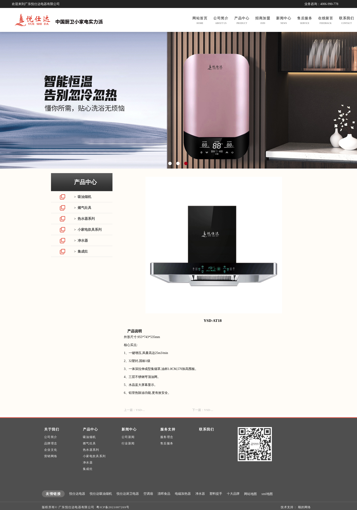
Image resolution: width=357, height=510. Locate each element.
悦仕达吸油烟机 (101, 502)
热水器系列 (91, 458)
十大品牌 (233, 502)
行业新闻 (128, 452)
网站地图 (250, 503)
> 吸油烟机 (82, 197)
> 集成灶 (81, 251)
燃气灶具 (89, 452)
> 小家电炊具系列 (88, 229)
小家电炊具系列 (94, 465)
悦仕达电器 (77, 502)
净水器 (88, 471)
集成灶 (88, 477)
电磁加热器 (183, 502)
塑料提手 (215, 502)
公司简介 (50, 446)
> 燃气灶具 (82, 208)
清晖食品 (164, 502)
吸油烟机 (89, 446)
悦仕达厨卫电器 (128, 502)
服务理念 (166, 446)
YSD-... (140, 410)
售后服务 (166, 452)
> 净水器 (81, 240)
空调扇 (148, 502)
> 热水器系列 (84, 218)
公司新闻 (128, 446)
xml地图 (267, 503)
